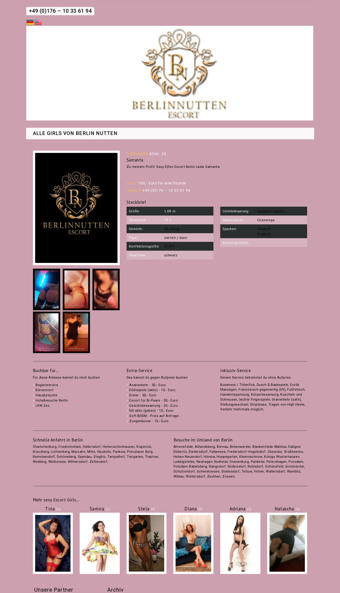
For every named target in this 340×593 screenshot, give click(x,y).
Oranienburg (239, 462)
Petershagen (277, 462)
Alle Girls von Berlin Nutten (75, 133)
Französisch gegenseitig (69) (262, 390)
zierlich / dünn (175, 237)
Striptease (258, 405)
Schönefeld (274, 466)
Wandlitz (294, 471)
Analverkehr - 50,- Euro (147, 385)
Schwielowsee (208, 471)
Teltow (247, 471)
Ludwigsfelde (184, 462)
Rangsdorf (217, 466)
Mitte (91, 452)
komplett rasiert (270, 211)
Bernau (222, 447)
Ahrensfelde (183, 447)
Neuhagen (204, 462)
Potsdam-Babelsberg (190, 466)
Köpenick (144, 447)
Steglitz (99, 457)
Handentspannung (234, 395)
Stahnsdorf (231, 471)
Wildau (179, 476)
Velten (259, 471)
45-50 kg (171, 228)
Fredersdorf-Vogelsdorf (246, 452)
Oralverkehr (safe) (286, 400)
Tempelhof (116, 457)
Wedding (39, 462)
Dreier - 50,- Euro (142, 395)
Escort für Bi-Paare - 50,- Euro (153, 400)
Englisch (264, 234)
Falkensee (218, 452)
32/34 (169, 246)
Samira (100, 509)
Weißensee (57, 462)
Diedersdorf (198, 452)
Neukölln (104, 452)
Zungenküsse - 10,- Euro (149, 421)
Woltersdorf (195, 476)
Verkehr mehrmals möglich (241, 409)
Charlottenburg (45, 447)
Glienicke (275, 452)
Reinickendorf (44, 457)
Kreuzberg (41, 452)
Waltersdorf (275, 471)
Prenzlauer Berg (140, 452)
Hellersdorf (92, 447)
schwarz (171, 255)
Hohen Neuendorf (188, 457)
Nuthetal (221, 462)
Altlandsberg (205, 447)
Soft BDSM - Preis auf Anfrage (154, 416)
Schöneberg (66, 457)
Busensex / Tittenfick (237, 385)
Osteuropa (265, 220)
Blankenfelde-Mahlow (269, 447)
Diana (193, 509)
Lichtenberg (60, 452)
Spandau (85, 457)
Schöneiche (294, 466)
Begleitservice (47, 385)
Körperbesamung (265, 395)
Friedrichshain (70, 447)
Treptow (151, 457)
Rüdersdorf (237, 466)
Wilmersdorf (78, 462)
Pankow (119, 452)
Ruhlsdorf (255, 466)
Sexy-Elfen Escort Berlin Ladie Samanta (188, 167)
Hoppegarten (227, 457)
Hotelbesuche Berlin (52, 400)
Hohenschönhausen (119, 447)
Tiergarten (135, 457)
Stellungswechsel (234, 405)
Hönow (209, 457)
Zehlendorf (99, 462)
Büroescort (45, 390)
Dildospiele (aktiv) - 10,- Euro (152, 390)
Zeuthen (213, 476)
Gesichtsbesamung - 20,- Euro (153, 406)
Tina (52, 509)
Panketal (258, 462)
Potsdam (296, 462)
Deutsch (264, 228)
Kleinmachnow (250, 457)
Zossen (228, 476)
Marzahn (78, 452)
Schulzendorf (184, 471)
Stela (146, 509)
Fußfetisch (296, 390)
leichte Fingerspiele (254, 400)
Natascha (287, 509)
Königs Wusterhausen (281, 457)
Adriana (240, 509)
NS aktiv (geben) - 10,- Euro (151, 411)
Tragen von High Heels (287, 405)
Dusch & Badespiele (272, 385)
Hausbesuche (46, 395)
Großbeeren (293, 452)
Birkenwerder (240, 447)
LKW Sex (42, 406)
